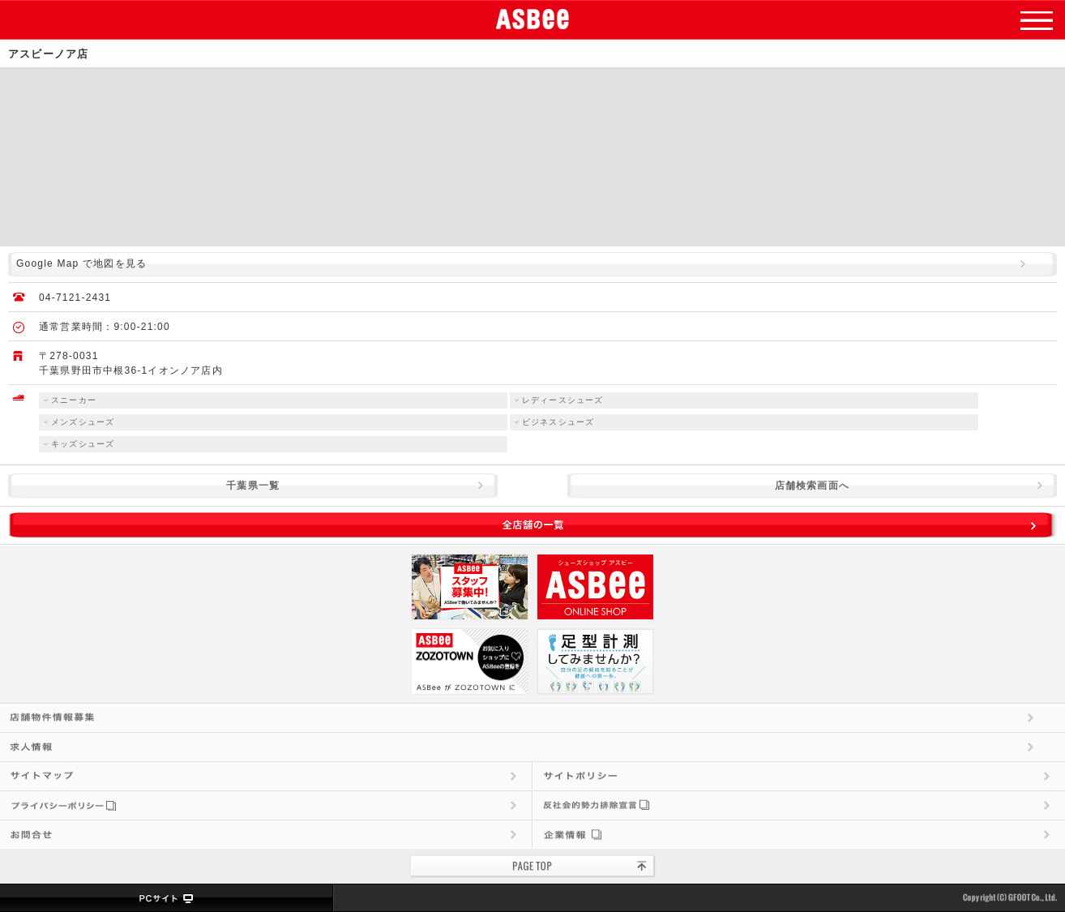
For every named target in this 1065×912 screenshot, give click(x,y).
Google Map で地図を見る (81, 263)
